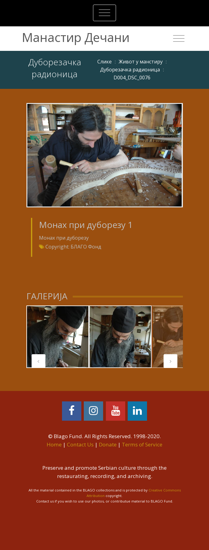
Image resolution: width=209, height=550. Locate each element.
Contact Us (80, 444)
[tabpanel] (57, 336)
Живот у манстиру (141, 61)
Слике (104, 61)
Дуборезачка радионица (130, 69)
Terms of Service (142, 444)
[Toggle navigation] (104, 13)
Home (54, 444)
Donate (108, 444)
